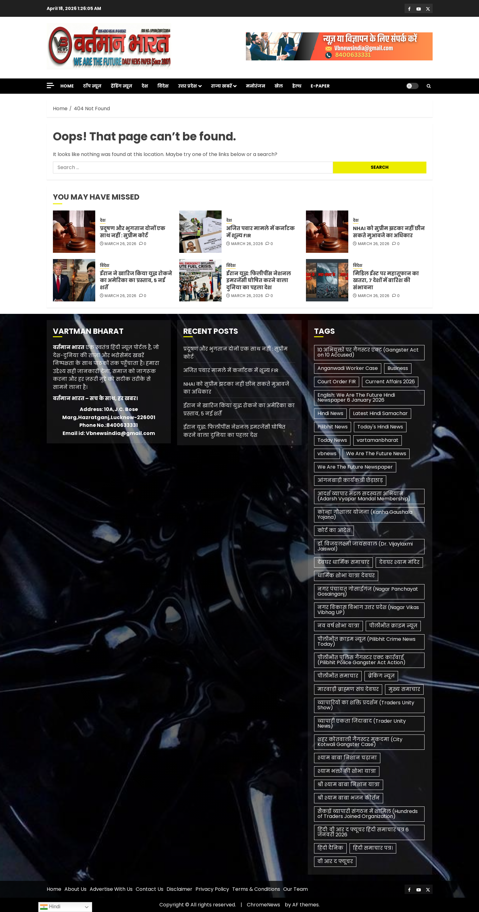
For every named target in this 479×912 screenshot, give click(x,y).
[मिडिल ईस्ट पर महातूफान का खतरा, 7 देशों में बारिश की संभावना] (327, 280)
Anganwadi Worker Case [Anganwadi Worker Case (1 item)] (347, 368)
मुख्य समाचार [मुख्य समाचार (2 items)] (404, 689)
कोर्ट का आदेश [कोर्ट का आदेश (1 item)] (333, 530)
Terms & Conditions (256, 889)
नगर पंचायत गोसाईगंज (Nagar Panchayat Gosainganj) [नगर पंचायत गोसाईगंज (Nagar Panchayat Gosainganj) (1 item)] (367, 591)
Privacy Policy (212, 889)
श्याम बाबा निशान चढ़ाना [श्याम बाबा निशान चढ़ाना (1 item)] (347, 757)
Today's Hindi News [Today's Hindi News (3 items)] (380, 426)
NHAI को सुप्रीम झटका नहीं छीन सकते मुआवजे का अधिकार (389, 232)
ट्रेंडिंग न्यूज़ (121, 86)
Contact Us (149, 889)
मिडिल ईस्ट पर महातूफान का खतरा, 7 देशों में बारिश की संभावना (386, 280)
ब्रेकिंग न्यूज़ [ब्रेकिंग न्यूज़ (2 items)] (381, 675)
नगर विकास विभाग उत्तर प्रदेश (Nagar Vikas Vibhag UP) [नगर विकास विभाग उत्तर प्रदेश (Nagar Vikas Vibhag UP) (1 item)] (368, 610)
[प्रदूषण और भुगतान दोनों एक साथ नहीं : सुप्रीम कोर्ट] (74, 231)
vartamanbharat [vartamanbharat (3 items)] (377, 440)
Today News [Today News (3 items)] (332, 440)
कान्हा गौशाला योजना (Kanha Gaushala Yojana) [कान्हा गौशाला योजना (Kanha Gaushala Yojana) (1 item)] (364, 514)
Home (67, 86)
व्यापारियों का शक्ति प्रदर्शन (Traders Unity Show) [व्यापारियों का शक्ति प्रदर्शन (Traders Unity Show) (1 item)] (365, 705)
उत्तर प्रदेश (187, 86)
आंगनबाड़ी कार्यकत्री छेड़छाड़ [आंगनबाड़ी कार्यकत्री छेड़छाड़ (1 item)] (350, 480)
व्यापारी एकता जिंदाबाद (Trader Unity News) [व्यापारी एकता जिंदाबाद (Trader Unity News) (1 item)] (361, 723)
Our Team (295, 889)
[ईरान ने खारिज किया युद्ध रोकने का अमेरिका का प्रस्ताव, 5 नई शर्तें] (74, 280)
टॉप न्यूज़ (92, 86)
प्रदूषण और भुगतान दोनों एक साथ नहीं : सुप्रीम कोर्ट (132, 232)
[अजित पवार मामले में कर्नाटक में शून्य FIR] (200, 231)
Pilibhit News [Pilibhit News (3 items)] (332, 426)
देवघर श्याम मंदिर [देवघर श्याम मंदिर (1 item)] (399, 562)
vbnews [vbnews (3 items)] (326, 453)
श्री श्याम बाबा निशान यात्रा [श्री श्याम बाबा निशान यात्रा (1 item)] (348, 784)
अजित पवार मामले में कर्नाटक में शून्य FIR (260, 232)
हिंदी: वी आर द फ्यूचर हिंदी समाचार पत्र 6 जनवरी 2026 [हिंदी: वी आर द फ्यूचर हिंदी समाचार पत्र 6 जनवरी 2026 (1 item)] (363, 832)
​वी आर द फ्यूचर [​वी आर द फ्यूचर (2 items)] (335, 861)
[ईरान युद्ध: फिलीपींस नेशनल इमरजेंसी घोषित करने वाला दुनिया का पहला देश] (200, 280)
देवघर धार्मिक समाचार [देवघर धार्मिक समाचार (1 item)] (343, 562)
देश (145, 86)
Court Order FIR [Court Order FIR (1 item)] (336, 381)
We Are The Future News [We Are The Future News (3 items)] (376, 453)
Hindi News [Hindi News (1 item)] (330, 413)
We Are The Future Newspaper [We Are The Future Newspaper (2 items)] (355, 466)
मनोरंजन (255, 86)
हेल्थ (296, 86)
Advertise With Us (111, 889)
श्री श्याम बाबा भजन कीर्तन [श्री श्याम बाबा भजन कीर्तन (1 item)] (348, 797)
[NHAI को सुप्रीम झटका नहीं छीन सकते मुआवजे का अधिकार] (327, 231)
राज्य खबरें (221, 86)
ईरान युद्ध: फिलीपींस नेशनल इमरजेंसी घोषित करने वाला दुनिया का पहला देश (258, 280)
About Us (75, 889)
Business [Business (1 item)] (397, 368)
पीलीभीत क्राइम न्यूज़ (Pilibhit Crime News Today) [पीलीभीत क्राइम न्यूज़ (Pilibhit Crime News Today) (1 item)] (366, 642)
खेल (279, 86)
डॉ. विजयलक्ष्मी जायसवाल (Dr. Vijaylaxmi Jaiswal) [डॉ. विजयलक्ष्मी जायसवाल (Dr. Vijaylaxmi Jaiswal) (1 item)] (365, 546)
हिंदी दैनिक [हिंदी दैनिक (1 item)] (330, 848)
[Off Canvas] (50, 85)
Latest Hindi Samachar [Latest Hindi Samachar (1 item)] (380, 413)
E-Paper (320, 86)
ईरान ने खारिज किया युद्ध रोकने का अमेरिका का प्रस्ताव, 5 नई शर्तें (136, 280)
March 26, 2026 (120, 243)
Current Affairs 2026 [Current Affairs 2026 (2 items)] (390, 381)
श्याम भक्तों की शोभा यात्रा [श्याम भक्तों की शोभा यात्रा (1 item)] (346, 771)
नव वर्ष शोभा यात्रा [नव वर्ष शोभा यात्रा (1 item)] (338, 625)
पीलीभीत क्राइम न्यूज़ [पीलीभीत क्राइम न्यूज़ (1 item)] (393, 625)
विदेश (163, 86)
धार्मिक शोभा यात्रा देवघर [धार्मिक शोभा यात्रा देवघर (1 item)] (346, 575)
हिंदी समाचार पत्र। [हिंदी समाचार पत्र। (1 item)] (373, 848)
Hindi (50, 907)
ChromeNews (263, 904)
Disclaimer (179, 889)
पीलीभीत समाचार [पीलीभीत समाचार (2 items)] (337, 675)
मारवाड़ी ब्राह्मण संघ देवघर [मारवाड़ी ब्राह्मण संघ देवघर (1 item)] (348, 689)
